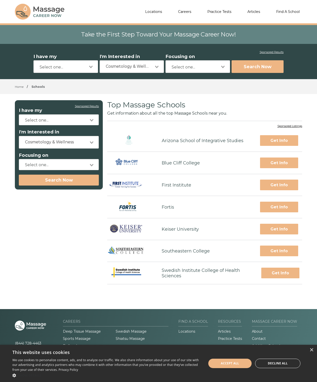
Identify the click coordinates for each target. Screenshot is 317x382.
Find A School (288, 11)
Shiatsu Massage (130, 338)
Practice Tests (219, 11)
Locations (153, 11)
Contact (259, 338)
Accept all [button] (230, 363)
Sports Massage (77, 338)
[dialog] (158, 363)
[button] (106, 375)
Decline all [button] (278, 363)
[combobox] (66, 67)
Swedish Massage (131, 331)
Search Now (257, 66)
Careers (184, 11)
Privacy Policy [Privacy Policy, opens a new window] (68, 370)
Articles (253, 11)
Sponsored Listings (289, 126)
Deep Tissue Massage (82, 331)
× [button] (311, 350)
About (257, 331)
